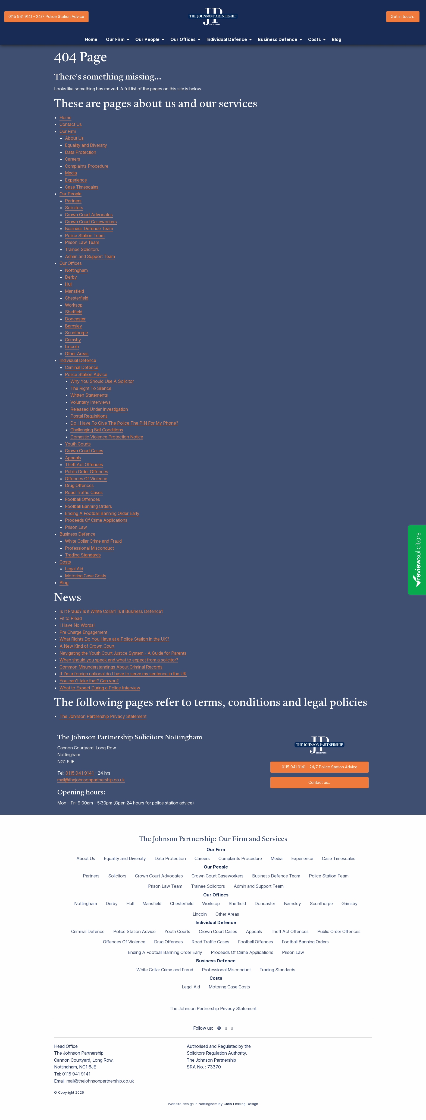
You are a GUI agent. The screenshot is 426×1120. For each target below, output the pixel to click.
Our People (70, 193)
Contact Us (70, 124)
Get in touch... (403, 16)
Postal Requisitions (89, 416)
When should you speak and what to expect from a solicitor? (118, 660)
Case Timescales (81, 187)
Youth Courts (78, 444)
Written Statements (89, 395)
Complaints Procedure (86, 166)
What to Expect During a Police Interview (99, 688)
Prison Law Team (82, 242)
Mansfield (74, 291)
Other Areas (77, 353)
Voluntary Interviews (90, 402)
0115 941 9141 (79, 773)
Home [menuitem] (91, 39)
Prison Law (76, 527)
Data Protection (80, 152)
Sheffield (73, 311)
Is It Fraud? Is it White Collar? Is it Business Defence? (111, 611)
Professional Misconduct (89, 548)
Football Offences (82, 499)
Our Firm (67, 131)
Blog (63, 582)
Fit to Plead (70, 618)
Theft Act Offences (84, 464)
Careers (72, 159)
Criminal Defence (81, 367)
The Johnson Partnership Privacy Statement (102, 716)
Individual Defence (77, 360)
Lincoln (72, 346)
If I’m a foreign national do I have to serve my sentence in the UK (123, 673)
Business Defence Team (89, 228)
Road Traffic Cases (84, 492)
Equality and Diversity (86, 145)
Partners (73, 200)
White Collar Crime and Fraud (93, 541)
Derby (71, 277)
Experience (76, 180)
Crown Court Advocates (89, 214)
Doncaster (75, 319)
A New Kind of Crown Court (86, 646)
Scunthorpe (76, 332)
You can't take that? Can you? (89, 680)
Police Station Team (85, 235)
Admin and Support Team (90, 256)
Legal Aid (74, 568)
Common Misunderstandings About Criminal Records (110, 667)
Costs (65, 562)
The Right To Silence (90, 388)
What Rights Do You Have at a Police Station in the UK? (114, 639)
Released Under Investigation (99, 409)
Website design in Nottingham (192, 1104)
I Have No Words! (77, 625)
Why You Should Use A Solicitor (102, 381)
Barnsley (73, 326)
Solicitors (74, 207)
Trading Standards (83, 555)
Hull (68, 284)
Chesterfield (76, 298)
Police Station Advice (86, 374)
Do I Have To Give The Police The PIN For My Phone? (124, 423)
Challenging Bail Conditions (96, 429)
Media (71, 173)
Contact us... (319, 782)
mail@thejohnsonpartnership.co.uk (91, 779)
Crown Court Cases (84, 450)
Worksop (74, 305)
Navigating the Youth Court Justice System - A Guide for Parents (122, 653)
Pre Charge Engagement (83, 632)
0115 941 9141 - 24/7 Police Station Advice (46, 16)
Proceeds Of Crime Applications (96, 520)
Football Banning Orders (88, 506)
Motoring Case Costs (85, 575)
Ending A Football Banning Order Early (102, 513)
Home (65, 117)
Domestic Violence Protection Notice (106, 437)
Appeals (73, 457)
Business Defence (77, 534)
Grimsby (73, 339)
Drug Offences (79, 485)
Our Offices (70, 263)
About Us (74, 138)
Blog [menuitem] (336, 39)
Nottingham (76, 270)
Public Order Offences (86, 471)
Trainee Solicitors (82, 249)
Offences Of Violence (86, 478)
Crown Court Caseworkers (91, 221)
